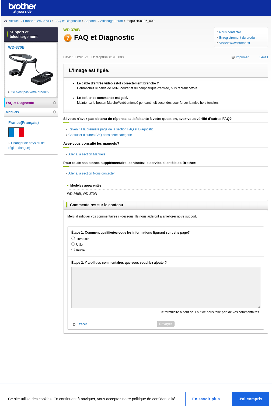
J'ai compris (250, 399)
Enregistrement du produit (237, 38)
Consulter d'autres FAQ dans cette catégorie (100, 135)
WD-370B (44, 21)
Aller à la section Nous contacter (91, 173)
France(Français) (23, 122)
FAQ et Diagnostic (68, 21)
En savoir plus (206, 399)
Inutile (80, 250)
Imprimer (242, 57)
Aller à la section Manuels (86, 154)
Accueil (14, 21)
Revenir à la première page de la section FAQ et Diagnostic (111, 129)
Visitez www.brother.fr (234, 43)
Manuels (12, 112)
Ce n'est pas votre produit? (30, 92)
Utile (79, 245)
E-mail (263, 57)
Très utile (82, 239)
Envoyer (165, 324)
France (28, 21)
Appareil (90, 21)
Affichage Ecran (111, 21)
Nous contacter (230, 32)
